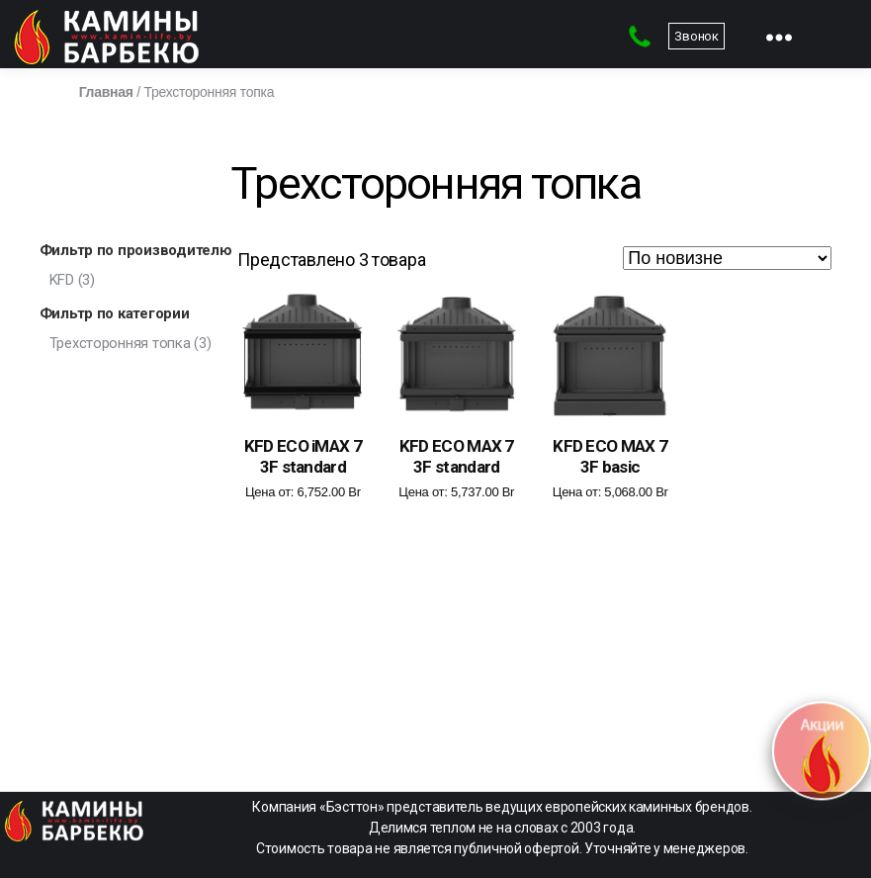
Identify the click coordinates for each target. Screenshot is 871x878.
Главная (106, 92)
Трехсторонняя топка (120, 343)
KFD (61, 280)
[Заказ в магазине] (727, 258)
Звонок (696, 36)
